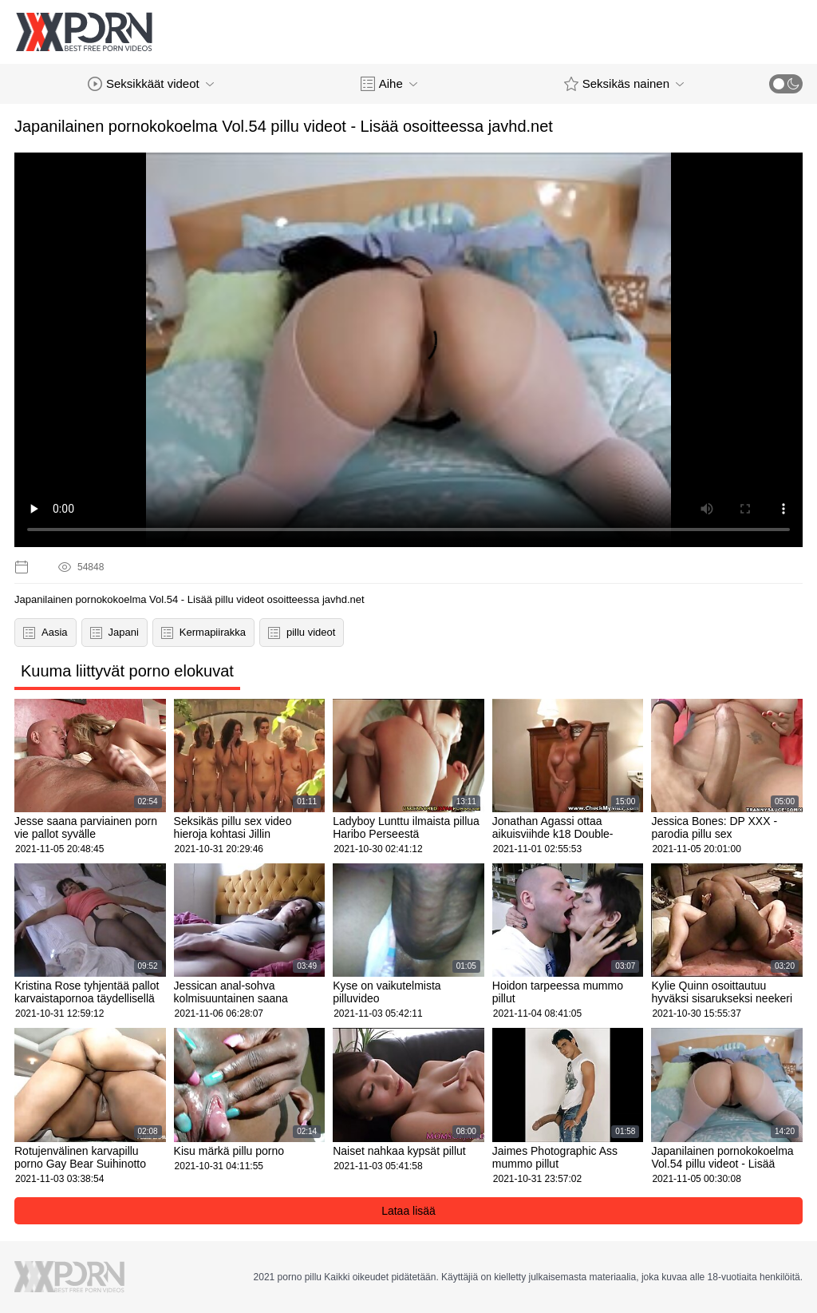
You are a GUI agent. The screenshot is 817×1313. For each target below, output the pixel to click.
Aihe (389, 84)
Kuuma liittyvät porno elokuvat (127, 671)
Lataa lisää (408, 1210)
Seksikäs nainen (624, 84)
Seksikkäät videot (151, 84)
